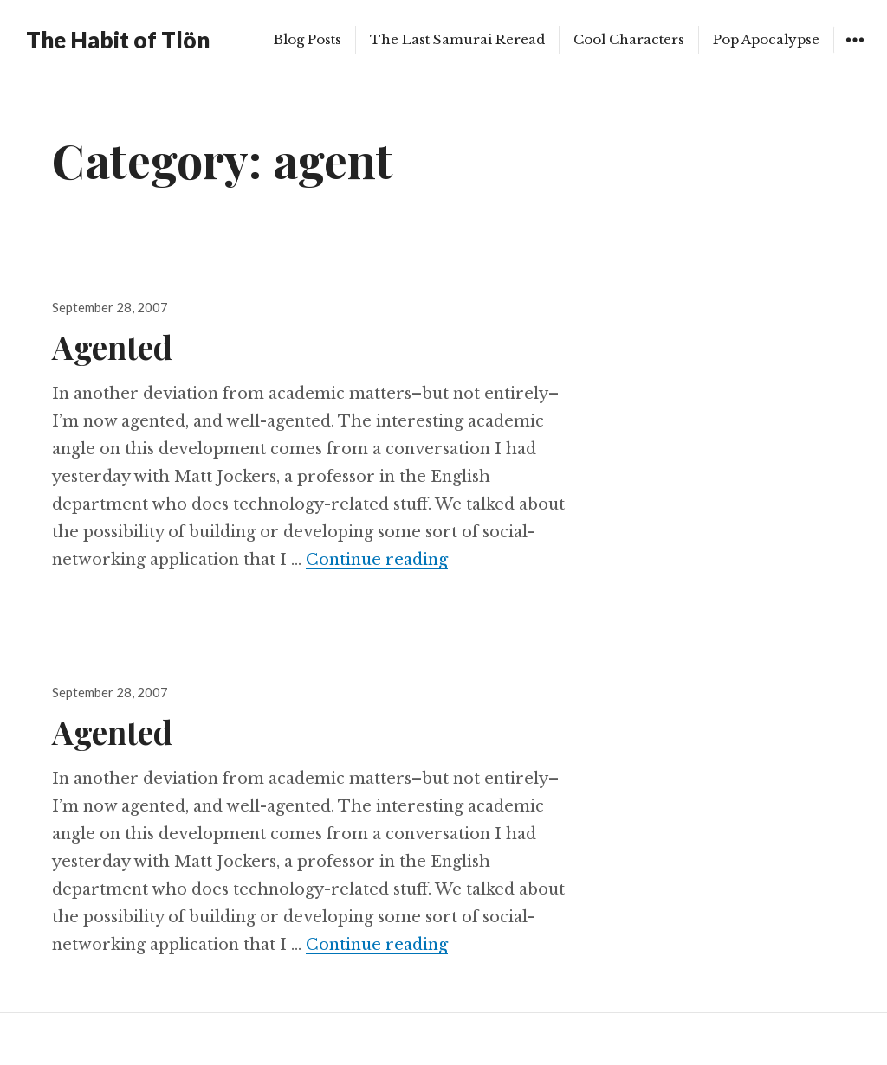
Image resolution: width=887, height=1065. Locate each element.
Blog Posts (307, 39)
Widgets (854, 52)
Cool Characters (628, 39)
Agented (112, 346)
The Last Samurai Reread (457, 39)
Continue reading (377, 559)
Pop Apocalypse (766, 39)
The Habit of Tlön (118, 40)
